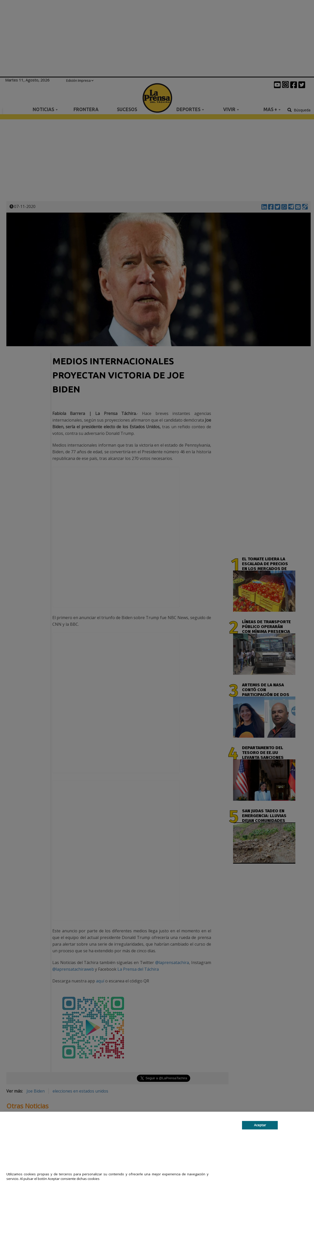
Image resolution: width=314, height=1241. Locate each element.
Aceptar (260, 1125)
